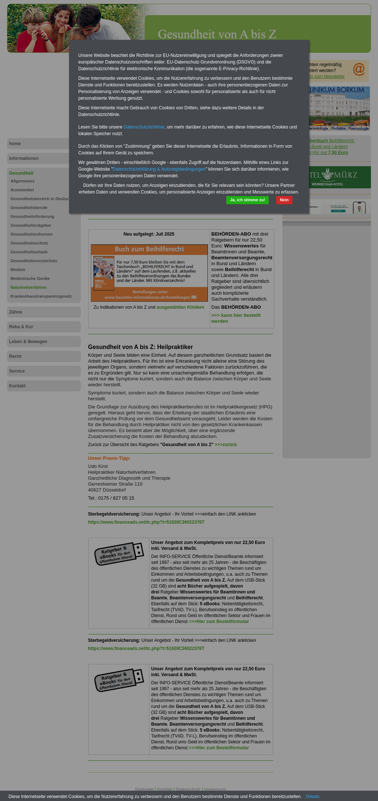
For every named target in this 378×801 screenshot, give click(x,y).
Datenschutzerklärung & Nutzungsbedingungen (159, 169)
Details (313, 796)
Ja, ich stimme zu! (247, 200)
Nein (284, 200)
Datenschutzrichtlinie (144, 127)
